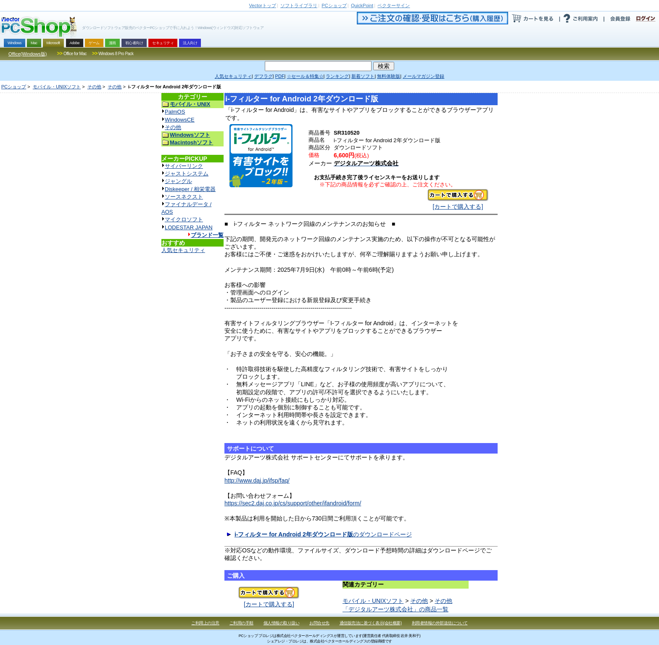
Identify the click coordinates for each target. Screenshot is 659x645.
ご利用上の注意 (205, 623)
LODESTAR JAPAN (189, 227)
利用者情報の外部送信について (440, 623)
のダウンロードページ (323, 534)
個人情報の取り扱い (282, 623)
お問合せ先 (319, 623)
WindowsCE (180, 120)
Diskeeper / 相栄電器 (190, 189)
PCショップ (13, 86)
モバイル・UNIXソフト (57, 86)
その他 (94, 86)
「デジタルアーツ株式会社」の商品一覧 (395, 609)
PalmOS (175, 112)
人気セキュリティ (183, 250)
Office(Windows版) (27, 53)
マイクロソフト (184, 219)
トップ (262, 5)
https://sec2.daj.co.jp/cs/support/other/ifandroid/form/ (292, 503)
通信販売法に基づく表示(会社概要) (371, 623)
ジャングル (178, 181)
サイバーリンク (184, 166)
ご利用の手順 (241, 623)
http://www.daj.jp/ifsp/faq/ (257, 480)
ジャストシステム (186, 173)
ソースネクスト (184, 197)
